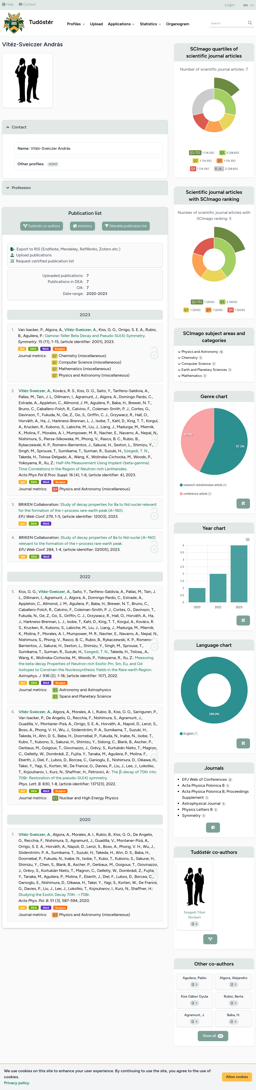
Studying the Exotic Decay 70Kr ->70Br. (54, 894)
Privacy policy (16, 1082)
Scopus (60, 349)
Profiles (76, 24)
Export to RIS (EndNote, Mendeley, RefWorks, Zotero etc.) (65, 249)
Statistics (150, 24)
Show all (213, 1036)
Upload (96, 24)
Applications (121, 24)
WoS (45, 349)
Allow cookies (237, 1077)
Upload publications (31, 255)
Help (8, 4)
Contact (27, 4)
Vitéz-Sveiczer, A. (80, 329)
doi (22, 349)
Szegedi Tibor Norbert (194, 914)
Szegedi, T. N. (136, 450)
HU (252, 5)
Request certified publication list (42, 261)
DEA (33, 349)
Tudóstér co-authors (41, 226)
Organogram (177, 24)
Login (230, 5)
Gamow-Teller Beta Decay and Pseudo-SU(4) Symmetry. (95, 335)
